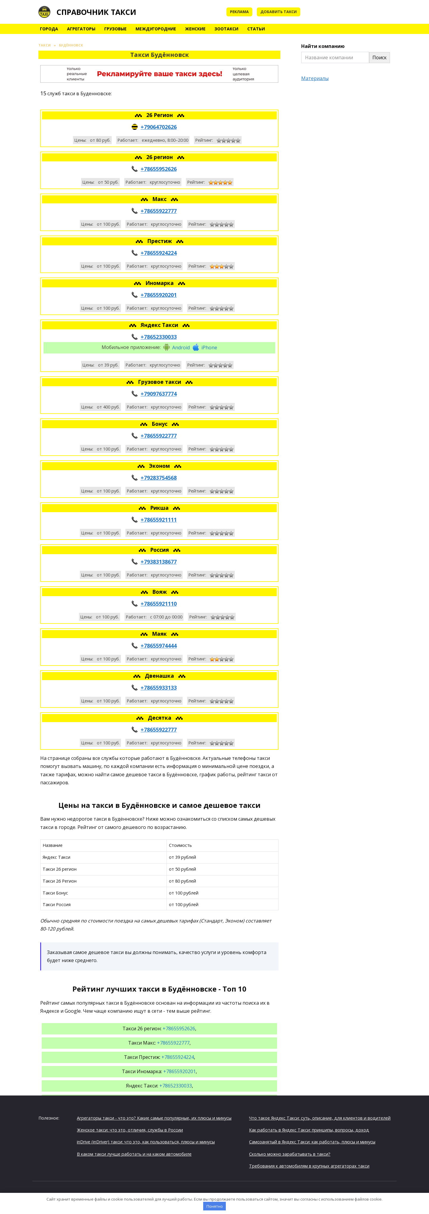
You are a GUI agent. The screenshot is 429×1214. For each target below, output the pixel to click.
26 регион (160, 156)
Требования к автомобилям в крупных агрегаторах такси (309, 1166)
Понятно (214, 1206)
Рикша (160, 507)
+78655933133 (159, 687)
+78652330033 (159, 336)
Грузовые (115, 29)
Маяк (160, 633)
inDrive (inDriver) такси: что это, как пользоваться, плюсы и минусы (146, 1142)
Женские (195, 29)
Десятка (160, 717)
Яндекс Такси (160, 324)
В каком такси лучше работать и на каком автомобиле (134, 1154)
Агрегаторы (81, 29)
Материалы (315, 78)
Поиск (379, 57)
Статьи (256, 29)
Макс (160, 198)
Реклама (239, 11)
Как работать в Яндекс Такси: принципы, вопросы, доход (309, 1130)
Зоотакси (226, 29)
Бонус (160, 423)
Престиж (160, 240)
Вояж (160, 591)
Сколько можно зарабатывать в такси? (289, 1154)
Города (49, 29)
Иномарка (160, 282)
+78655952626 (159, 168)
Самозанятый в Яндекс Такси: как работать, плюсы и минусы (312, 1142)
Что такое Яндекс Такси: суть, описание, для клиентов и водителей (320, 1118)
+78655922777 (159, 210)
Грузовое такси (160, 381)
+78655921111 (159, 519)
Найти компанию (323, 46)
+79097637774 (159, 393)
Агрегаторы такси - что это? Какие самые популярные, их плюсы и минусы (154, 1118)
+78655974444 (159, 645)
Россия (160, 549)
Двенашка (160, 675)
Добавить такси (278, 11)
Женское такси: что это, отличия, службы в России (130, 1130)
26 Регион (160, 115)
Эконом (160, 465)
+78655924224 (159, 252)
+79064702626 (159, 126)
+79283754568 (159, 477)
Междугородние (156, 29)
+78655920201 (159, 294)
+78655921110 (159, 603)
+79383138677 (159, 561)
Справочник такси (96, 12)
